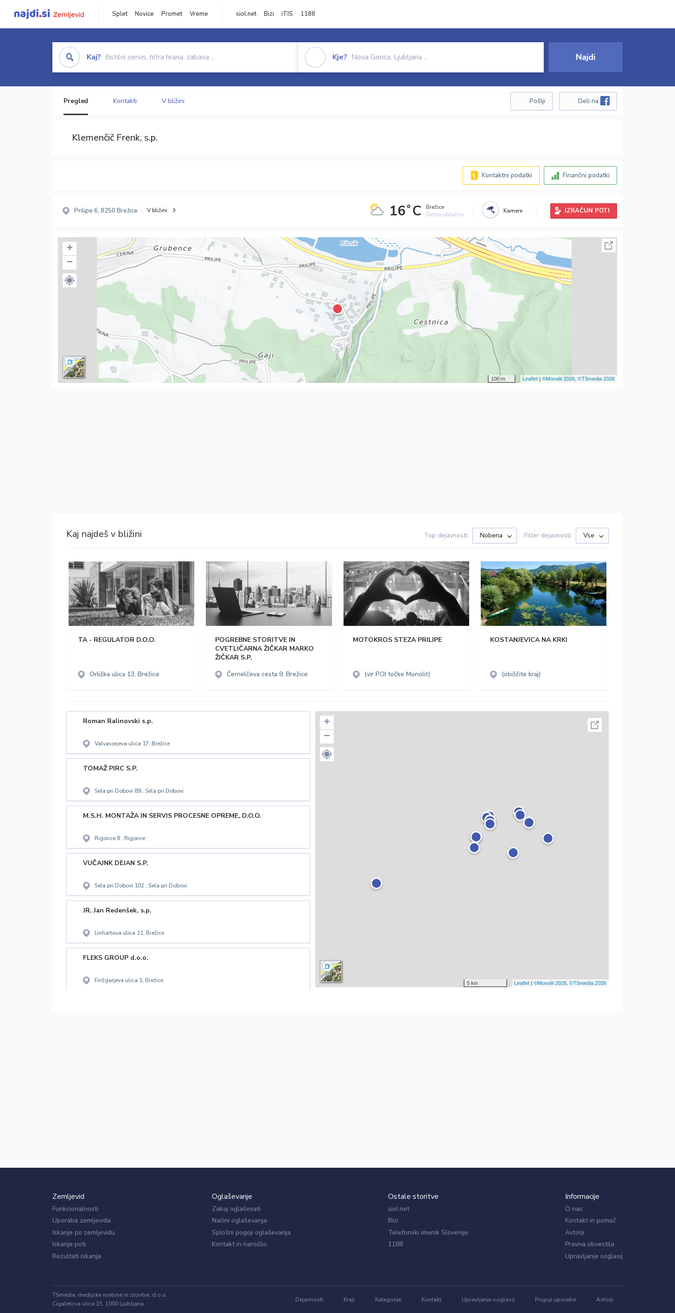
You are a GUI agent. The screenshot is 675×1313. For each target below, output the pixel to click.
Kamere (512, 210)
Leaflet (530, 379)
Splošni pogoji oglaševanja (251, 1232)
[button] (69, 280)
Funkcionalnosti (75, 1208)
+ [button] (70, 249)
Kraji (349, 1299)
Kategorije (388, 1299)
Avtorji (574, 1232)
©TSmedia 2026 (596, 379)
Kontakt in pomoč (590, 1220)
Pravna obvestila (589, 1244)
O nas (574, 1208)
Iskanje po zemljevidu (83, 1232)
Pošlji (537, 101)
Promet (171, 14)
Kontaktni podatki (507, 175)
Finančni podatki (586, 175)
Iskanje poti (69, 1244)
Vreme (199, 14)
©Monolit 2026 (558, 379)
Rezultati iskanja (76, 1256)
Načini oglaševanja (239, 1220)
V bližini (173, 101)
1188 (307, 14)
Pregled (76, 101)
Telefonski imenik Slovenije (428, 1232)
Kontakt (431, 1299)
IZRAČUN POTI (587, 211)
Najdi (585, 57)
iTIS (287, 14)
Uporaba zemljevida (81, 1220)
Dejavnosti (309, 1299)
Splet (119, 14)
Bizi (269, 14)
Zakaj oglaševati (236, 1208)
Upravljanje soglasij (594, 1256)
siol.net (246, 14)
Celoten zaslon (609, 245)
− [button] (70, 263)
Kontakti (124, 101)
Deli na (594, 100)
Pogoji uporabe (555, 1299)
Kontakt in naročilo (239, 1244)
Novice (144, 14)
